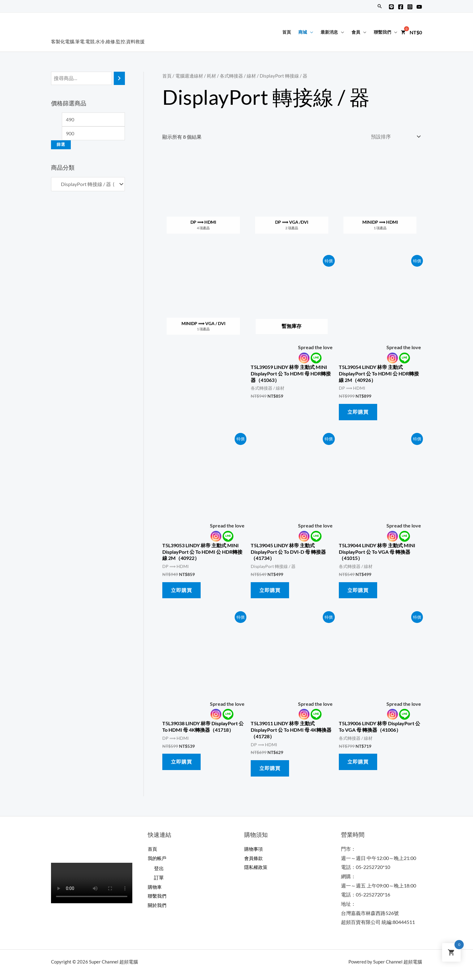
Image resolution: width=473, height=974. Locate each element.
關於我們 (158, 905)
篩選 (61, 144)
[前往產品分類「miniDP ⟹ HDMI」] (380, 199)
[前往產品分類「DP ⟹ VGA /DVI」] (292, 199)
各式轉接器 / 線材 (238, 75)
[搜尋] (119, 78)
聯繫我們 (382, 32)
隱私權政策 (256, 867)
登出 (159, 868)
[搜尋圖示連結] (379, 6)
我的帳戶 (158, 858)
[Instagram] (410, 7)
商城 (302, 32)
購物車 (155, 887)
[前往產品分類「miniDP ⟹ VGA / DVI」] (203, 300)
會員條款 (254, 858)
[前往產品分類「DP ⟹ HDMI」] (203, 199)
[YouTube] (419, 7)
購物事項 (254, 849)
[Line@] (391, 7)
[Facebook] (400, 7)
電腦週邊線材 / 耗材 (195, 75)
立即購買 (358, 412)
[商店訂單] (394, 136)
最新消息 (329, 32)
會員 (356, 32)
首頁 (286, 32)
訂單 (159, 877)
